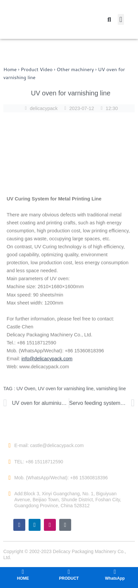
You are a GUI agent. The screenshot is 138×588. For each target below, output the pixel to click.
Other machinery (75, 69)
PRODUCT (69, 578)
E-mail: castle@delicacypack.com (49, 445)
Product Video (37, 69)
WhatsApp (115, 578)
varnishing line (111, 388)
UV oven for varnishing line (65, 388)
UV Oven (25, 388)
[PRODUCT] (69, 572)
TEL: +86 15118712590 (38, 461)
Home (10, 69)
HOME (23, 578)
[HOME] (23, 572)
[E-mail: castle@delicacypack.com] (10, 445)
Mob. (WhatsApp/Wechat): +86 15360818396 (61, 477)
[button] (121, 19)
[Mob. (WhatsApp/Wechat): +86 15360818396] (10, 478)
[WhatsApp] (115, 572)
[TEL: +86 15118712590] (10, 462)
